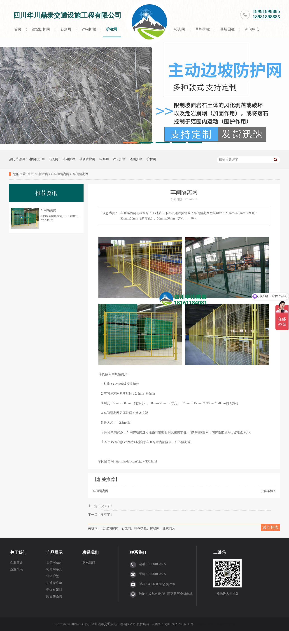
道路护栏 (136, 159)
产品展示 (54, 552)
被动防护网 (87, 159)
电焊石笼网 (54, 589)
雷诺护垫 (52, 576)
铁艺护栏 (119, 159)
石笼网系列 (54, 562)
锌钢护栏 (89, 29)
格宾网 (179, 29)
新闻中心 (252, 29)
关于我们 (18, 552)
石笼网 (65, 29)
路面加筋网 (54, 596)
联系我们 (90, 552)
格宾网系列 (54, 569)
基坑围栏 (227, 29)
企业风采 (16, 569)
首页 (17, 29)
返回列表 (270, 527)
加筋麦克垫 (54, 583)
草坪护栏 (202, 29)
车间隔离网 (61, 174)
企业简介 (16, 562)
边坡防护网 (41, 29)
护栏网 (111, 29)
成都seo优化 (205, 624)
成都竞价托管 (225, 624)
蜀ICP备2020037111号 (179, 624)
